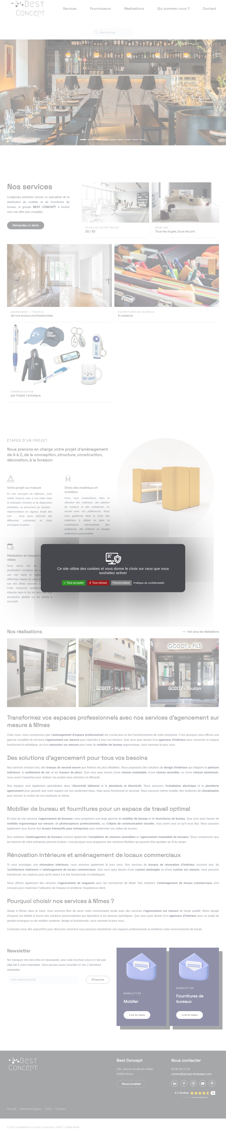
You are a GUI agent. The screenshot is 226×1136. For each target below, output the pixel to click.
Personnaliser (121, 582)
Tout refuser (98, 582)
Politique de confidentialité (148, 582)
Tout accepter (74, 582)
